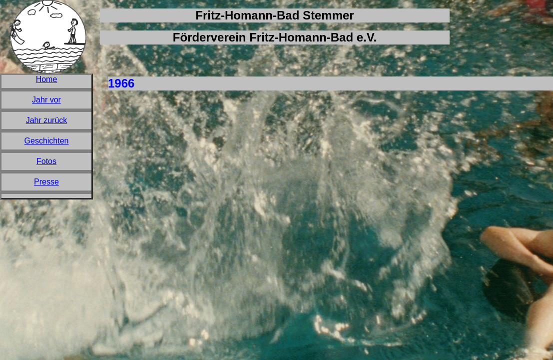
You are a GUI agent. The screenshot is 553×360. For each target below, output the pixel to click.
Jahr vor (46, 100)
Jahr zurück (46, 120)
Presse (46, 182)
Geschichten (46, 140)
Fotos (46, 161)
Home (46, 79)
